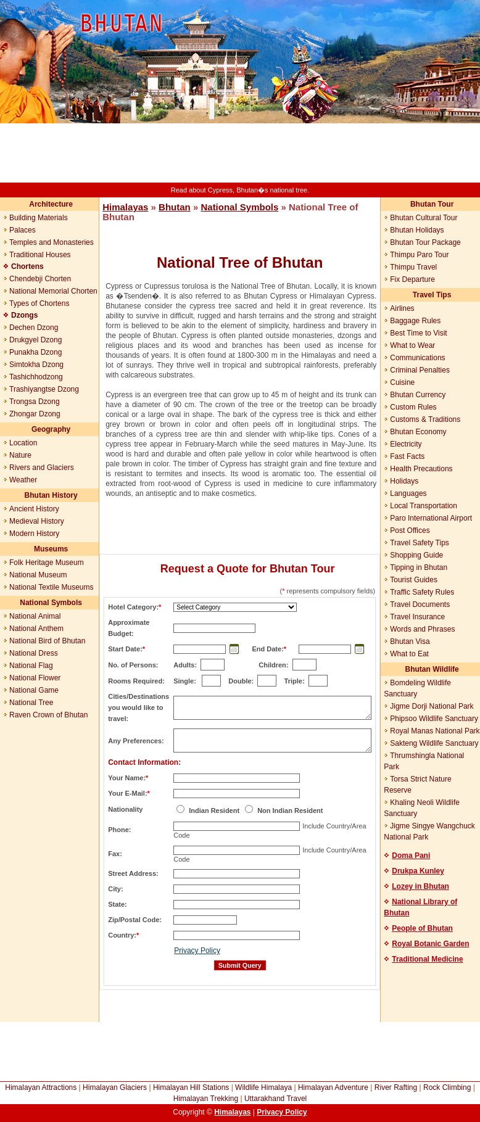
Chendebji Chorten (40, 278)
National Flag (31, 665)
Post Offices (409, 530)
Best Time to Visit (418, 333)
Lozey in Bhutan (420, 886)
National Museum (38, 575)
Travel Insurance (417, 617)
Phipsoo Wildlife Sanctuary (434, 718)
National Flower (34, 678)
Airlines (402, 308)
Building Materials (38, 217)
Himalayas (125, 207)
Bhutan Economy (418, 431)
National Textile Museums (51, 587)
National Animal (34, 616)
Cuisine (402, 382)
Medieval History (36, 521)
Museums (51, 549)
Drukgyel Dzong (35, 340)
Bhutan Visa (410, 641)
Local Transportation (423, 505)
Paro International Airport (431, 518)
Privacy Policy (197, 950)
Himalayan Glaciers (115, 1087)
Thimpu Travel (413, 267)
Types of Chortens (39, 303)
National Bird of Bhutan (47, 641)
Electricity (405, 444)
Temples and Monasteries (51, 242)
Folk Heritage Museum (46, 562)
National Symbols (51, 602)
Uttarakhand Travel (275, 1098)
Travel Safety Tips (419, 542)
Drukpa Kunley (418, 871)
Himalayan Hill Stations (191, 1087)
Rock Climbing (447, 1087)
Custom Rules (413, 407)
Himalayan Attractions (41, 1087)
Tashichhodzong (36, 377)
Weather (23, 480)
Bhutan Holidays (417, 230)
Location (23, 443)
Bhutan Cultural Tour (423, 217)
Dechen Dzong (33, 327)
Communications (417, 357)
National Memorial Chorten (53, 291)
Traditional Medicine (427, 959)
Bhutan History (51, 495)
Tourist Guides (413, 579)
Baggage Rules (415, 320)
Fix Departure (412, 279)
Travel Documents (420, 604)
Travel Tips (432, 295)
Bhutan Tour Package (425, 242)
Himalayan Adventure (333, 1087)
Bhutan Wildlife (432, 669)
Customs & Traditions (425, 419)
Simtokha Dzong (36, 364)
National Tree (31, 702)
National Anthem (36, 628)
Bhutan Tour (431, 204)
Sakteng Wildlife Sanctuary (434, 743)
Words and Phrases (422, 629)
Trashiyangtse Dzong (44, 389)
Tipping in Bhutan (418, 567)
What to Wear (412, 345)
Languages (408, 493)
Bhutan (175, 207)
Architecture (51, 204)
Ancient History (34, 509)
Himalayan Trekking (205, 1098)
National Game (34, 690)
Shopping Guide (416, 555)
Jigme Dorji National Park (431, 706)
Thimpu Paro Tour (419, 254)
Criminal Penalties (420, 370)
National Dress (33, 653)
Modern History (34, 533)
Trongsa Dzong (34, 401)
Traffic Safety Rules (422, 592)
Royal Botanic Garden (430, 943)
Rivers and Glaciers (41, 467)
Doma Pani (411, 855)
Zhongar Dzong (34, 414)
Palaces (22, 230)
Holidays (404, 481)
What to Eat (409, 654)
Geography (50, 429)
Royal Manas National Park (434, 731)
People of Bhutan (422, 928)
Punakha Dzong (35, 352)
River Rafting (395, 1087)
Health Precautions (421, 468)
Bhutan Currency (417, 394)
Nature (20, 455)
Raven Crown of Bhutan (48, 715)
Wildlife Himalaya (263, 1087)
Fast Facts (407, 456)
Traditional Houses (40, 254)
